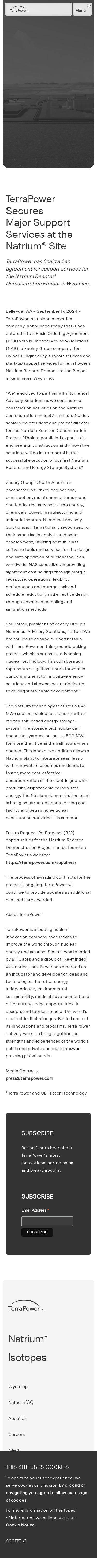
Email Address (35, 1211)
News (14, 1450)
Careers (16, 1434)
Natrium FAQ (21, 1402)
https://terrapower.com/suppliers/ (41, 863)
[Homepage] (19, 9)
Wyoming (18, 1386)
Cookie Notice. (21, 1525)
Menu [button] (80, 11)
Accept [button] (13, 1541)
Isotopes (27, 1358)
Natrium (27, 1339)
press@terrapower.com (29, 1079)
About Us (17, 1418)
